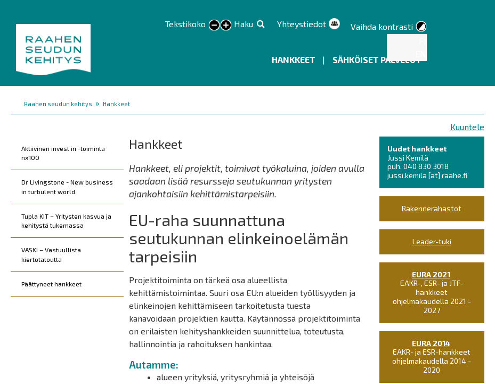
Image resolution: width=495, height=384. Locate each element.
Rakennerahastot (431, 208)
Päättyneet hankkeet (51, 283)
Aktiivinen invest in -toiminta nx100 (63, 153)
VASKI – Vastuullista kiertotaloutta (51, 254)
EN (420, 54)
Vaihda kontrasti (382, 26)
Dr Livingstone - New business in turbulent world (67, 186)
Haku (243, 24)
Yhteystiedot (301, 24)
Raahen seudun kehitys (58, 103)
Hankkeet (294, 59)
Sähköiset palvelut (376, 59)
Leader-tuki (431, 241)
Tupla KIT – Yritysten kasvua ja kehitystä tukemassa (66, 220)
